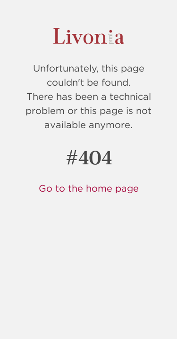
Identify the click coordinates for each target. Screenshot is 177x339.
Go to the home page (89, 188)
